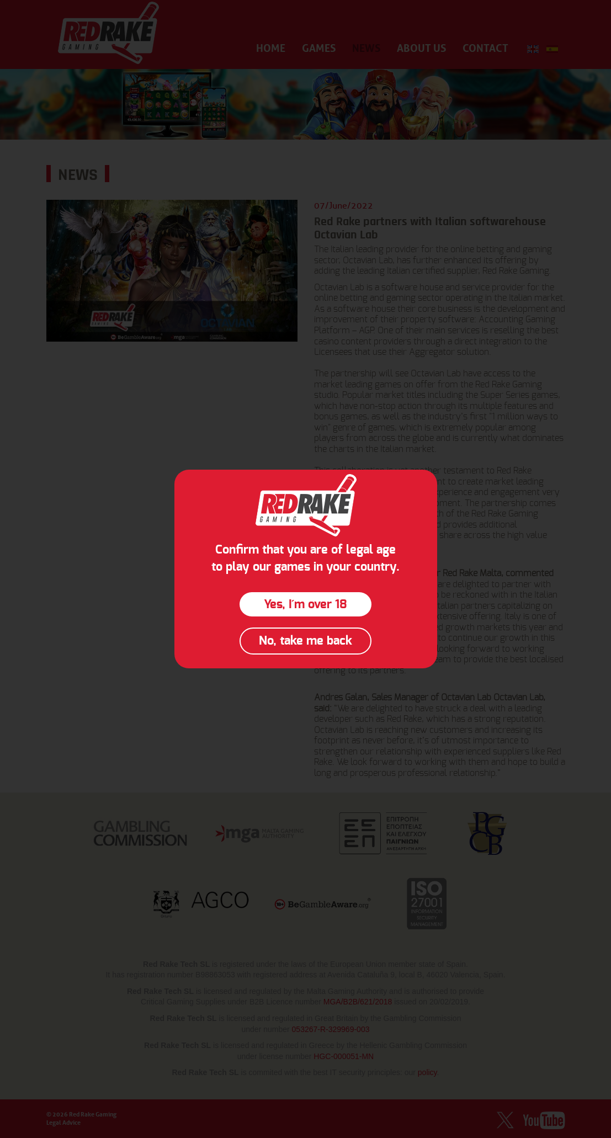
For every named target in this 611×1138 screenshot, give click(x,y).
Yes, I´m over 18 (305, 604)
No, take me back (305, 641)
